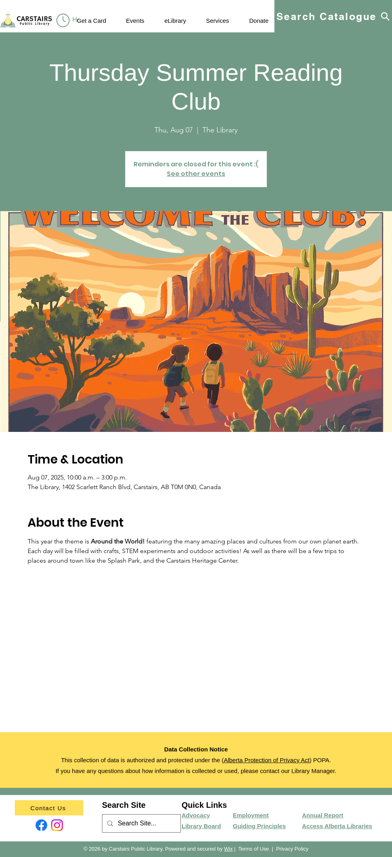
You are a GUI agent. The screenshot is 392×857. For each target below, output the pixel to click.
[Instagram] (57, 825)
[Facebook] (41, 825)
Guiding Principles (259, 826)
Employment (251, 815)
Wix (228, 849)
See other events (196, 173)
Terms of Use (253, 849)
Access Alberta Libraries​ (337, 826)
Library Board (201, 826)
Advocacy (196, 815)
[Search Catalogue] (333, 16)
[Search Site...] (141, 824)
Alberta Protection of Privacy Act (266, 760)
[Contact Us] (49, 808)
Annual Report (322, 815)
